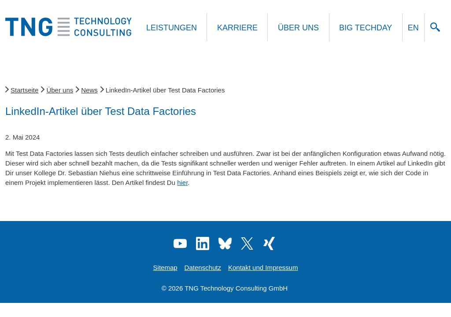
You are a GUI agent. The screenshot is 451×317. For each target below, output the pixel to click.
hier (182, 182)
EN (413, 27)
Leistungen (171, 27)
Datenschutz (203, 267)
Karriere (237, 27)
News (89, 90)
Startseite (24, 90)
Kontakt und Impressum (263, 267)
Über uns (298, 27)
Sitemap (165, 267)
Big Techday (365, 27)
